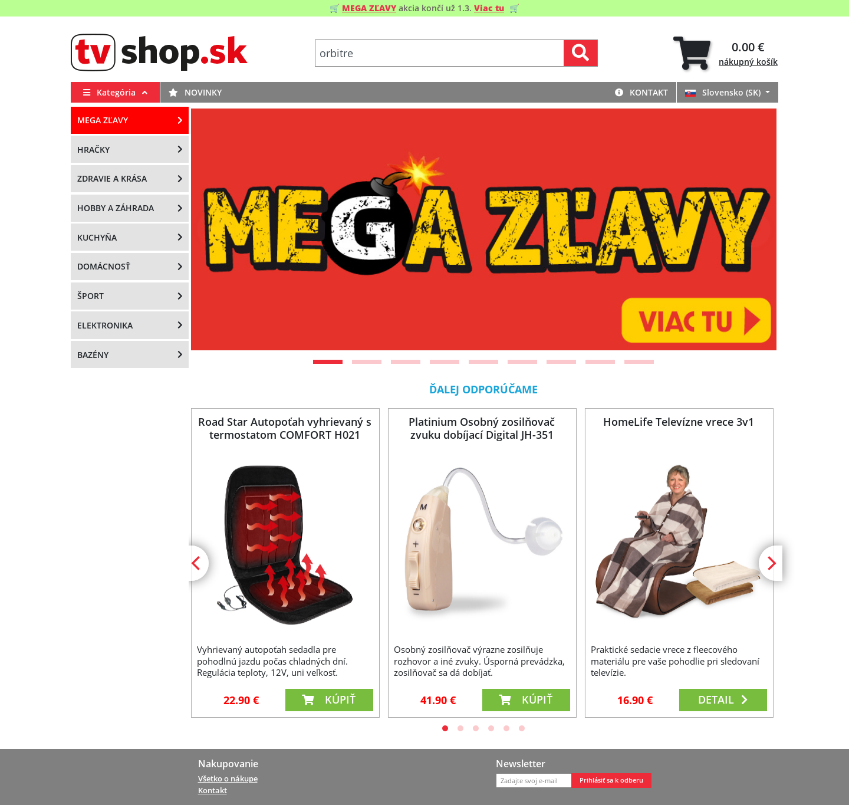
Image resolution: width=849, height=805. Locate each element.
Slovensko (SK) (724, 92)
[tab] (725, 53)
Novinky (195, 92)
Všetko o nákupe (228, 778)
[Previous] (214, 229)
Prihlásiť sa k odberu (611, 780)
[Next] (753, 229)
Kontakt (641, 92)
